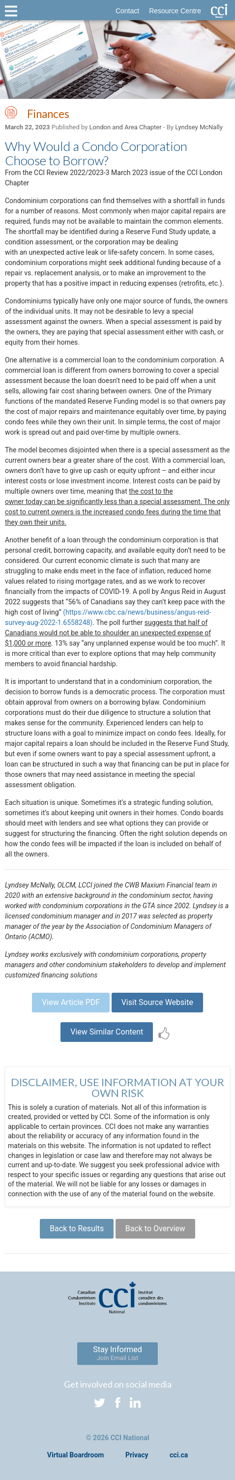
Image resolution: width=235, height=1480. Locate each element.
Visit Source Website (157, 1002)
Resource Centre (175, 11)
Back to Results (77, 1228)
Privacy (136, 1455)
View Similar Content (106, 1031)
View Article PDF (71, 1002)
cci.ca (179, 1455)
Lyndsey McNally (199, 127)
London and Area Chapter (125, 127)
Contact (127, 11)
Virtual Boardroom (75, 1455)
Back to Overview (155, 1228)
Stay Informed (117, 1353)
